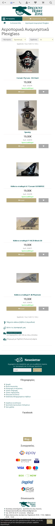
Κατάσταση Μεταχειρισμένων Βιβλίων (18, 397)
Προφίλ (8, 384)
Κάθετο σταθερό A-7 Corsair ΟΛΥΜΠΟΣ (27, 186)
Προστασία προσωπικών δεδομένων (18, 405)
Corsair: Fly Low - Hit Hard (27, 78)
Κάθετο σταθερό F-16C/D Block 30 (27, 240)
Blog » (27, 439)
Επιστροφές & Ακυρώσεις (14, 388)
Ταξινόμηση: (7, 39)
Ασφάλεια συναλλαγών (13, 403)
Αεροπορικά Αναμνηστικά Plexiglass (37, 23)
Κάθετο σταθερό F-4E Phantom (27, 295)
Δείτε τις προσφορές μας (16, 327)
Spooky (27, 132)
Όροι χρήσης (10, 407)
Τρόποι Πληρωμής (12, 390)
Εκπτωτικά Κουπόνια (12, 395)
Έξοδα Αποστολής (12, 386)
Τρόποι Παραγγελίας (12, 393)
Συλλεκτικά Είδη (15, 23)
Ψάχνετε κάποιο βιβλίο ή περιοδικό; (21, 322)
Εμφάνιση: (33, 39)
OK (49, 521)
